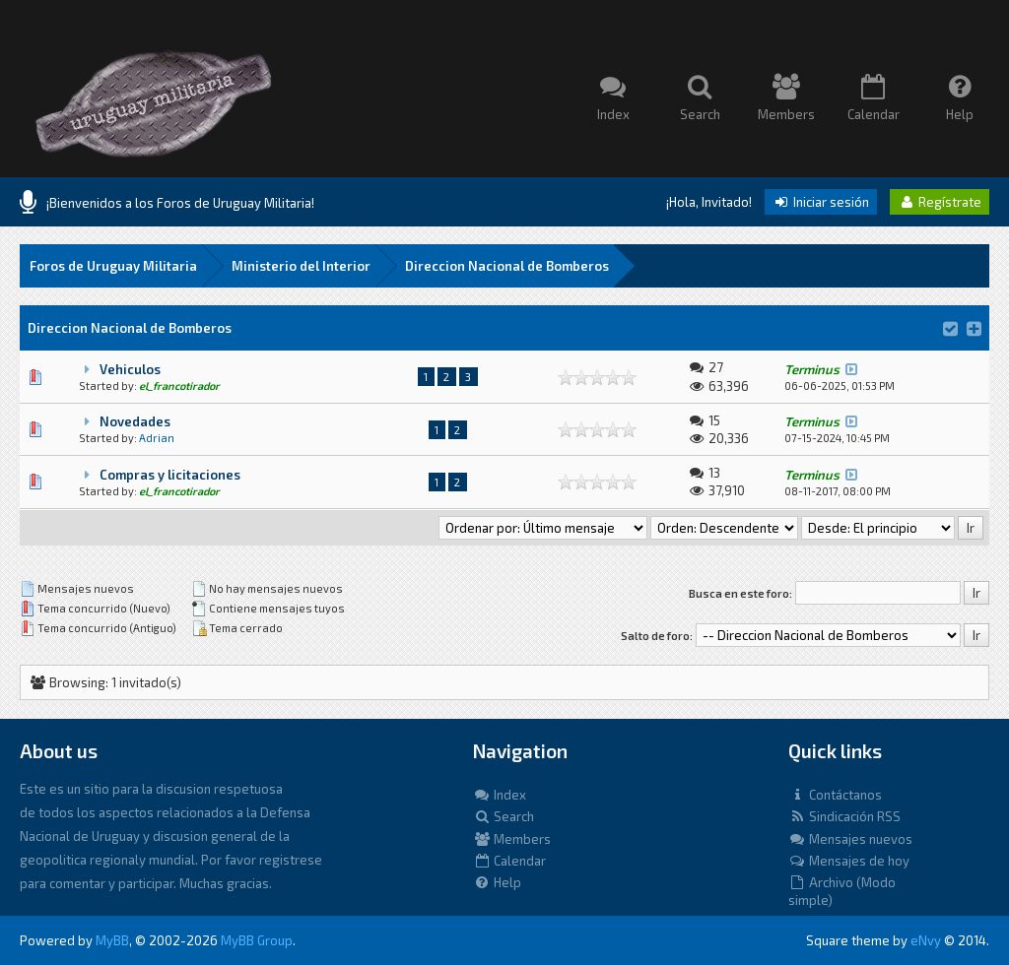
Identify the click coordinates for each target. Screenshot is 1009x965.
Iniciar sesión (821, 202)
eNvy (925, 940)
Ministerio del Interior (301, 266)
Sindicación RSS (844, 816)
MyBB (112, 940)
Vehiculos (130, 369)
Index (499, 795)
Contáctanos (835, 795)
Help (497, 882)
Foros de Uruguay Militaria (113, 266)
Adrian (156, 437)
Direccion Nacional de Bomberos (507, 266)
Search (503, 816)
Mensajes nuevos (850, 839)
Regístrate (939, 202)
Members (512, 839)
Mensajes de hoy (848, 860)
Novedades (135, 421)
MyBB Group (257, 940)
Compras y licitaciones (170, 474)
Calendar (509, 860)
